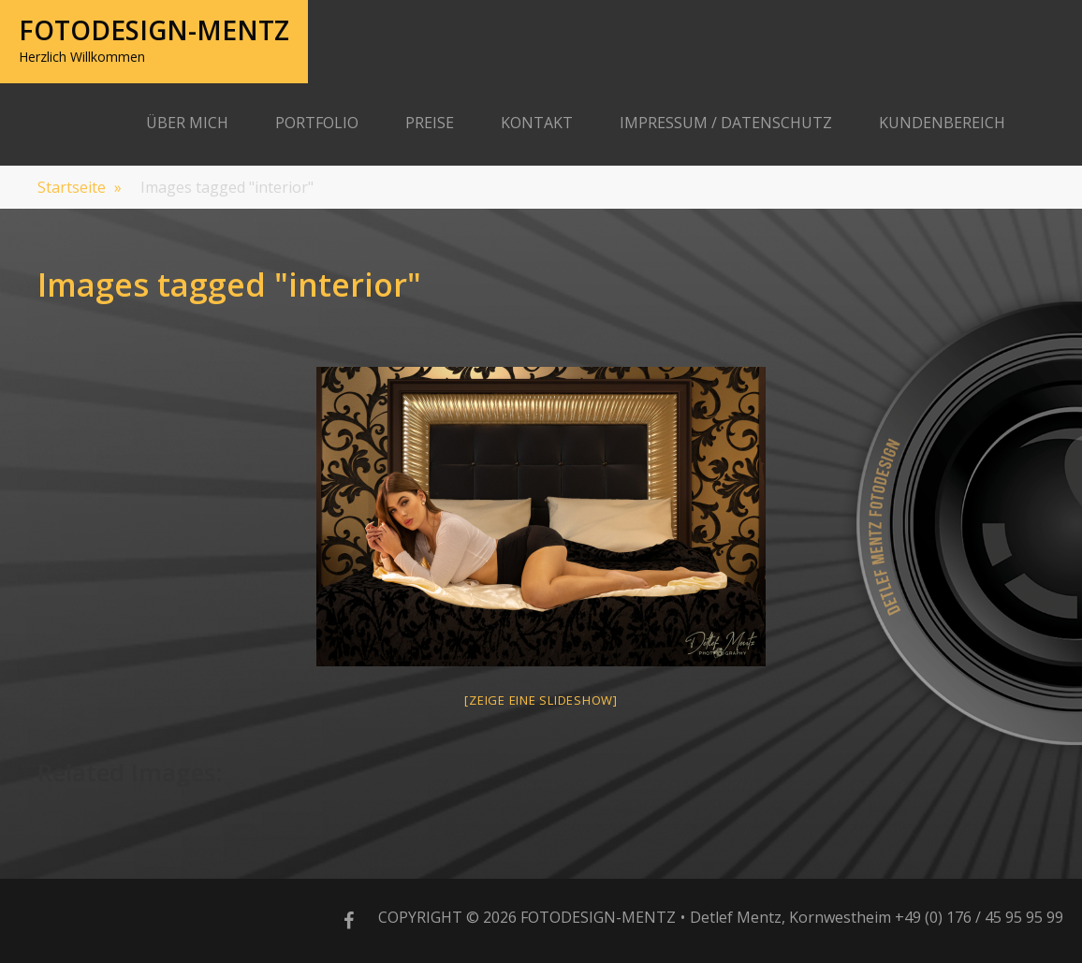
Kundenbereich (942, 122)
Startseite (79, 187)
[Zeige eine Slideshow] (541, 700)
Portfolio (316, 122)
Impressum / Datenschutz (726, 122)
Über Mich (187, 122)
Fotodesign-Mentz (154, 30)
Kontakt (537, 122)
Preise (429, 122)
